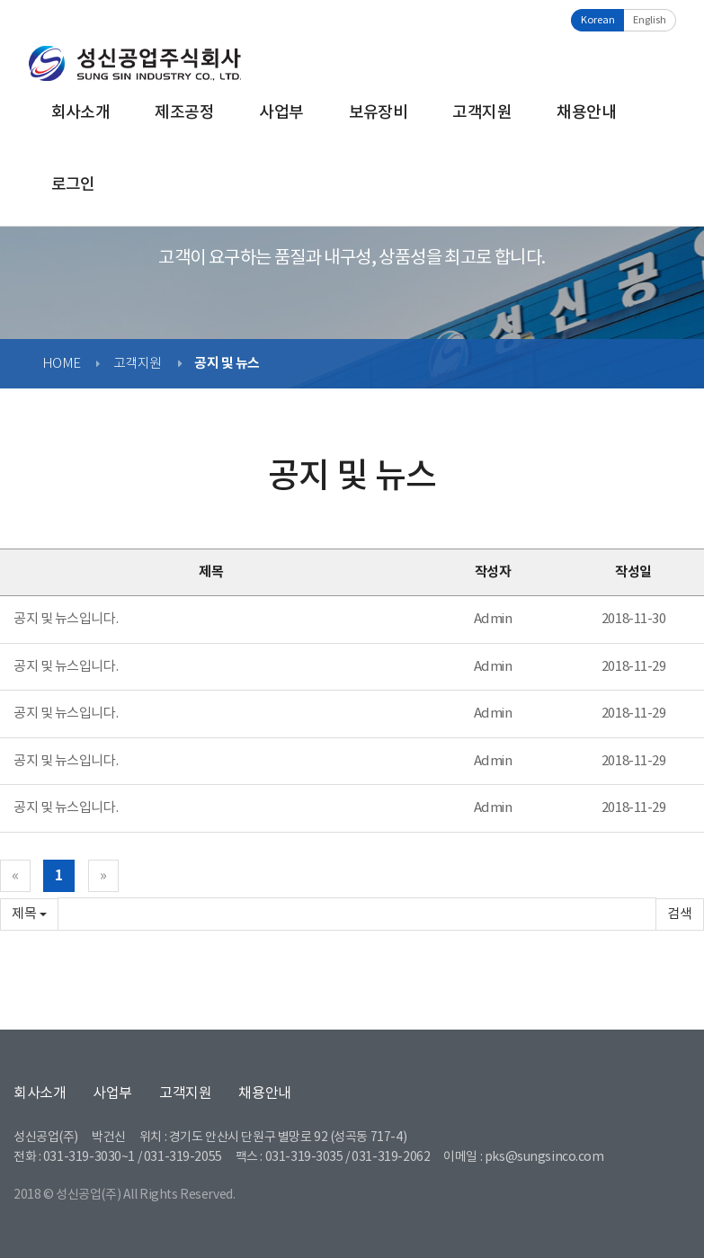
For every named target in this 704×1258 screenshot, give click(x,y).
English (649, 20)
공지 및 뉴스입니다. (65, 619)
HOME (61, 363)
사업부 (281, 112)
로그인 (73, 184)
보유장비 (378, 112)
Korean (598, 20)
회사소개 (81, 112)
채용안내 (586, 112)
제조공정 (184, 112)
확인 (679, 914)
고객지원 (482, 112)
